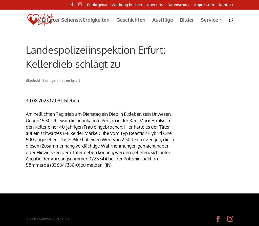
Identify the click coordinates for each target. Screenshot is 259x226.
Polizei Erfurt (69, 80)
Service (209, 20)
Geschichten (130, 20)
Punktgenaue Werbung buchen (114, 5)
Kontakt (226, 5)
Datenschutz (178, 5)
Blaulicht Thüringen (42, 80)
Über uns (155, 5)
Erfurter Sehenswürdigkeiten (76, 20)
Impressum (204, 5)
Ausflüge (162, 20)
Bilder (187, 20)
